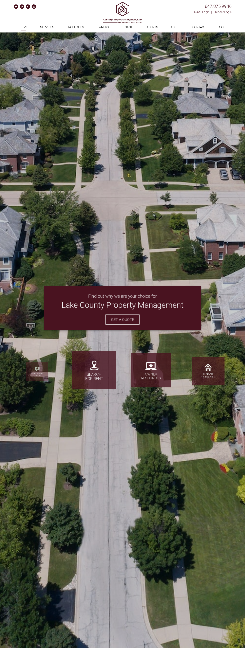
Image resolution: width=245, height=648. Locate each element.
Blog (221, 27)
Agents (152, 27)
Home (24, 27)
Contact (199, 27)
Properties (75, 27)
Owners (102, 27)
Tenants (127, 27)
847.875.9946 (218, 6)
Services (47, 27)
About (175, 27)
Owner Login (201, 12)
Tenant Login (223, 12)
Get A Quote (122, 319)
